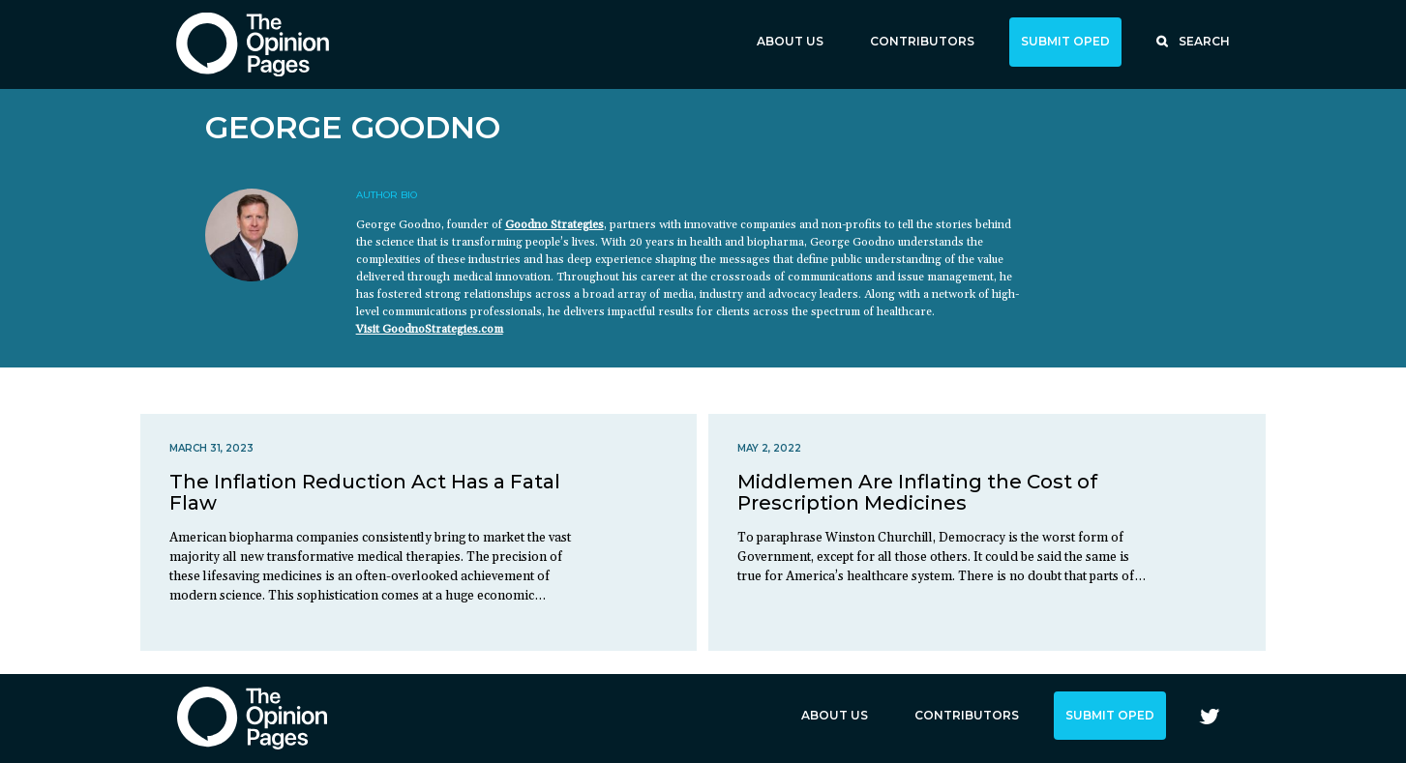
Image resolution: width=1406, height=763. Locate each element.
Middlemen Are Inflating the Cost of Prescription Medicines (917, 492)
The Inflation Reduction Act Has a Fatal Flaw (364, 492)
